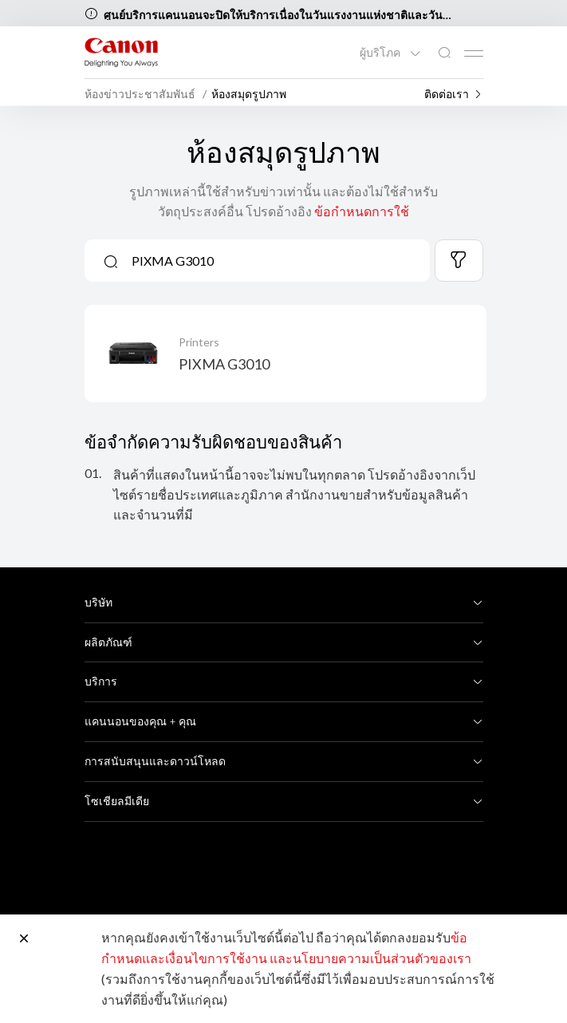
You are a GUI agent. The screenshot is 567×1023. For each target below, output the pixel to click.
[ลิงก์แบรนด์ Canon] (121, 52)
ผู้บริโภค (381, 52)
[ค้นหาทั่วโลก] (444, 53)
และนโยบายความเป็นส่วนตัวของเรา (370, 958)
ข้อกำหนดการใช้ (361, 211)
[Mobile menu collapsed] (473, 53)
